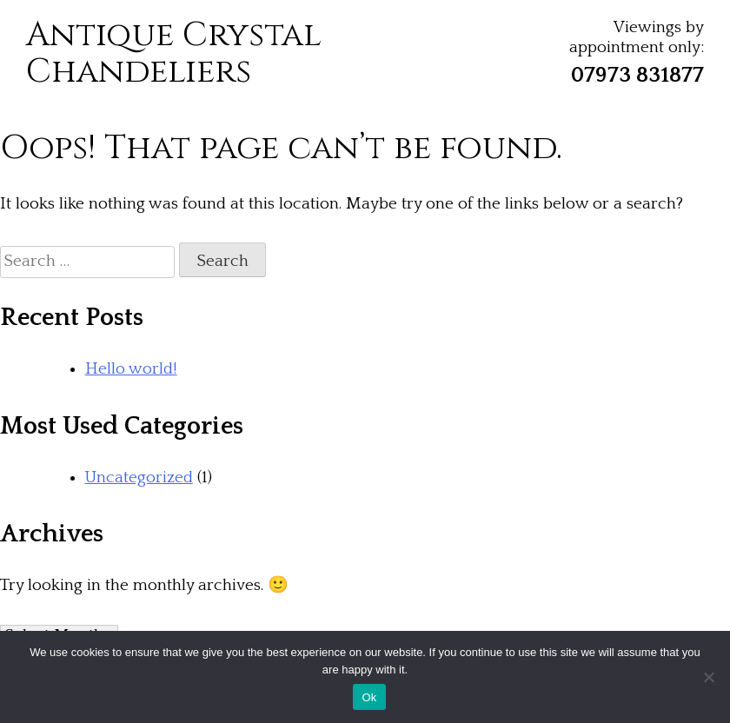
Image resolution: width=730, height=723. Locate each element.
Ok (369, 697)
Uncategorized (139, 477)
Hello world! (131, 369)
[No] (708, 677)
